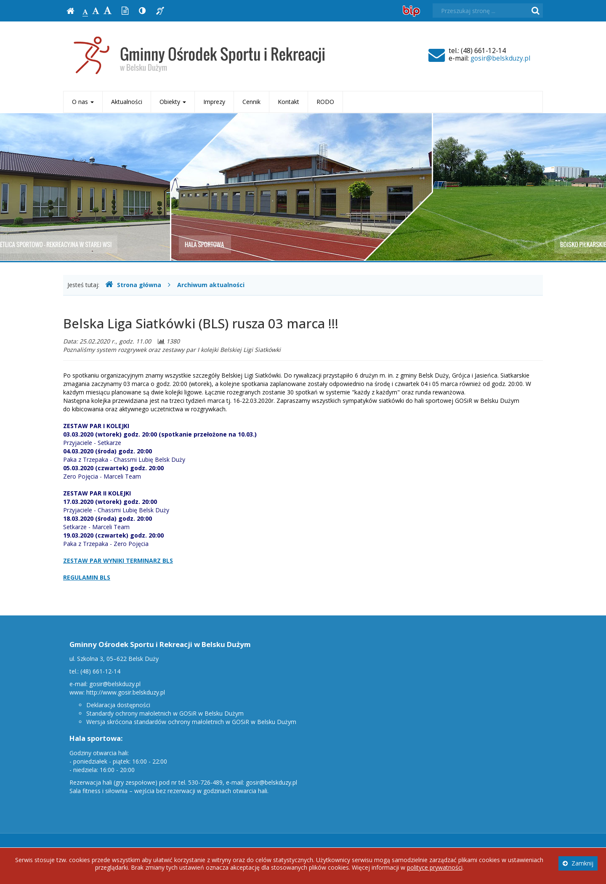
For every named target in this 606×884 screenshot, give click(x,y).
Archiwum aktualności (211, 285)
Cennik (251, 102)
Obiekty (172, 102)
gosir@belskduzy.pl (500, 58)
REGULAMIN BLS (86, 577)
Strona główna (133, 285)
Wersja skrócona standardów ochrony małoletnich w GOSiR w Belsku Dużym (191, 722)
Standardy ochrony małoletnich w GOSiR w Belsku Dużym (165, 713)
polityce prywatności (434, 867)
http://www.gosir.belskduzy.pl (125, 692)
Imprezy (214, 102)
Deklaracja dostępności (118, 705)
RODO (325, 102)
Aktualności (126, 102)
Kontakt (288, 102)
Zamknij (578, 863)
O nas (83, 102)
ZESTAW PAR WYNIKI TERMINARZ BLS (118, 560)
